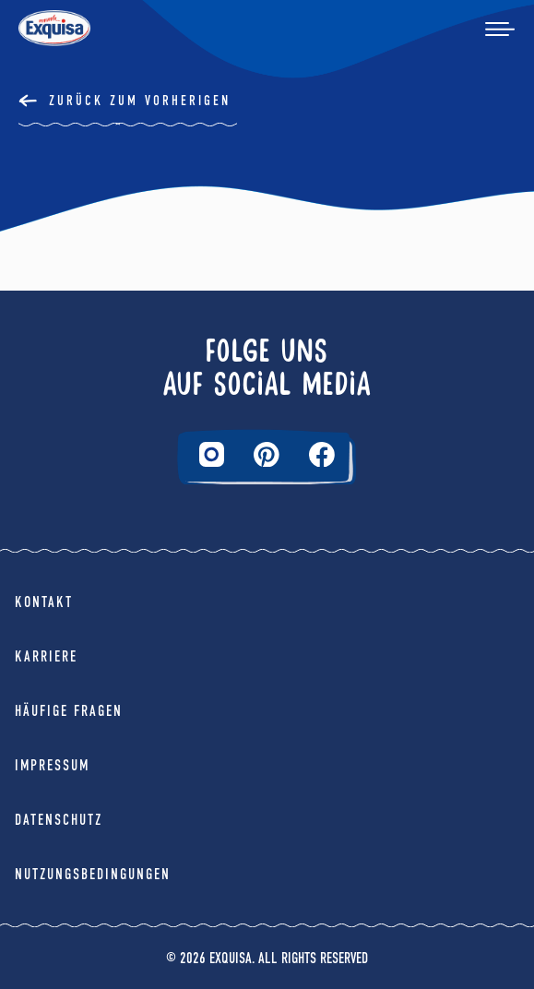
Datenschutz (58, 819)
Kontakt (44, 602)
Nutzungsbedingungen (93, 874)
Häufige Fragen (69, 711)
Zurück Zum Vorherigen (140, 100)
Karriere (46, 656)
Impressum (52, 765)
